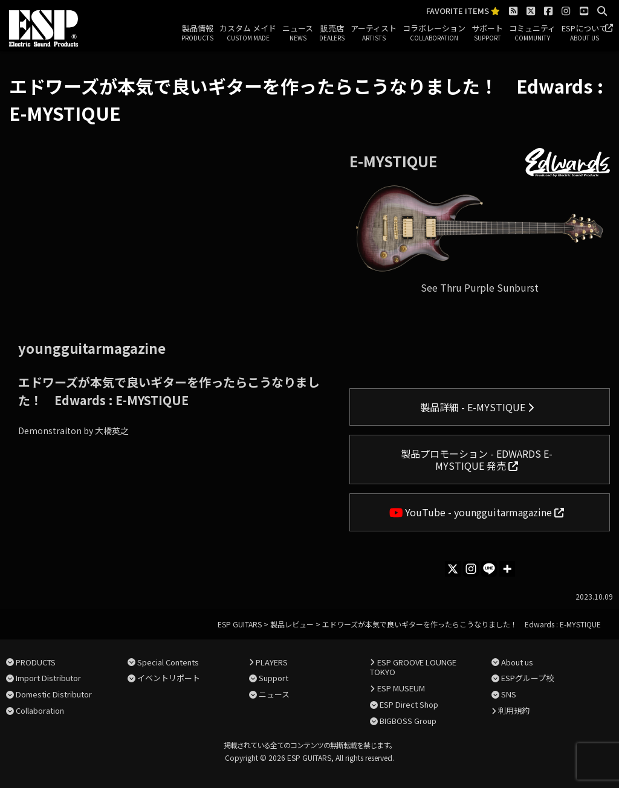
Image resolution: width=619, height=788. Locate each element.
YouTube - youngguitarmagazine (477, 512)
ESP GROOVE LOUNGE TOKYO (413, 667)
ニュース (297, 33)
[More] (507, 569)
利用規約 (514, 710)
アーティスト (374, 33)
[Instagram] (471, 569)
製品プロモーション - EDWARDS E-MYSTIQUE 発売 (477, 459)
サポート (487, 33)
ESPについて (584, 33)
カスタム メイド (247, 33)
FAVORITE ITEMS (463, 11)
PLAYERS (272, 662)
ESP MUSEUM (401, 688)
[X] (453, 569)
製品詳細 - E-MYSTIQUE (477, 407)
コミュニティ (532, 33)
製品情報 (197, 33)
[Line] (489, 569)
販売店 (332, 33)
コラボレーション (434, 33)
